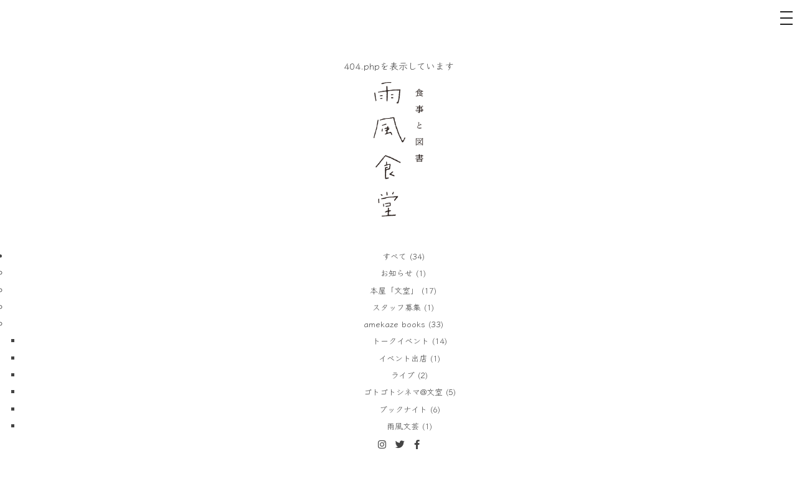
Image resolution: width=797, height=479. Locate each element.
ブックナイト (403, 409)
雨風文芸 (403, 426)
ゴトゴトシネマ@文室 (403, 392)
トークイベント (400, 340)
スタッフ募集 (396, 307)
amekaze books (394, 324)
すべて (394, 256)
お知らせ (396, 273)
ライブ (403, 375)
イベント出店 (403, 358)
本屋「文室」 (394, 290)
